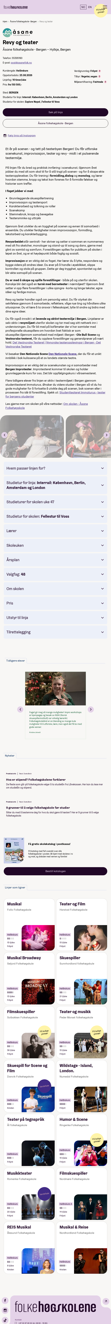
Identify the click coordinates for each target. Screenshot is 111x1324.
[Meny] (105, 7)
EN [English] (90, 7)
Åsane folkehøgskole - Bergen (23, 21)
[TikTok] (5, 1320)
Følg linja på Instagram (19, 135)
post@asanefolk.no (21, 62)
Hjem (5, 21)
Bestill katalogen (55, 871)
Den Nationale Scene (62, 354)
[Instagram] (5, 1310)
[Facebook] (5, 1300)
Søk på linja (56, 112)
